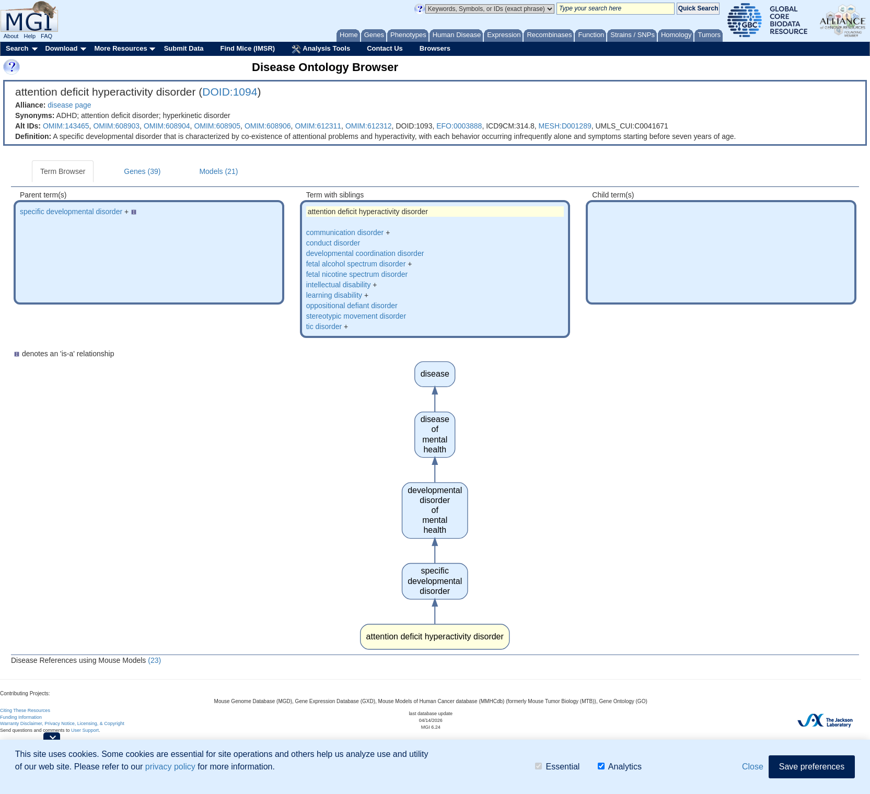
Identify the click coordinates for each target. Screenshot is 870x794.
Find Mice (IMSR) (247, 48)
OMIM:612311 (318, 126)
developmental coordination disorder (365, 253)
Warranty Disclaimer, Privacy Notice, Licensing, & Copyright (62, 723)
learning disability (334, 295)
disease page (69, 105)
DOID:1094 (229, 92)
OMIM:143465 (66, 126)
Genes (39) (142, 171)
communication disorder (345, 232)
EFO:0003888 (459, 126)
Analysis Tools (321, 49)
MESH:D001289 (565, 126)
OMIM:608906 (268, 126)
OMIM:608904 (167, 126)
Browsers (435, 48)
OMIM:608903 (116, 126)
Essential (557, 766)
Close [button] (752, 766)
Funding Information (21, 717)
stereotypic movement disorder (356, 316)
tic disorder (324, 326)
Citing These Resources (25, 710)
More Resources (120, 48)
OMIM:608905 (217, 126)
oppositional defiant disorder (352, 305)
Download (61, 48)
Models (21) (218, 171)
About (11, 36)
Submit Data (184, 48)
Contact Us (385, 48)
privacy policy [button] (170, 766)
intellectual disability (338, 285)
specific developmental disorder (71, 211)
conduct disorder (333, 243)
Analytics (620, 766)
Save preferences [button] (811, 766)
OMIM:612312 (368, 126)
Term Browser (62, 171)
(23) (154, 660)
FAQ (46, 36)
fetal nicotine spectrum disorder (357, 274)
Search (17, 48)
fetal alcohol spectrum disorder (356, 264)
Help (30, 36)
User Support (85, 730)
